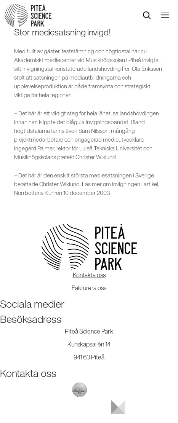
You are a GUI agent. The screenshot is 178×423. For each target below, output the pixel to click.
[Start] (28, 15)
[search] (147, 15)
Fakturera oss (89, 288)
